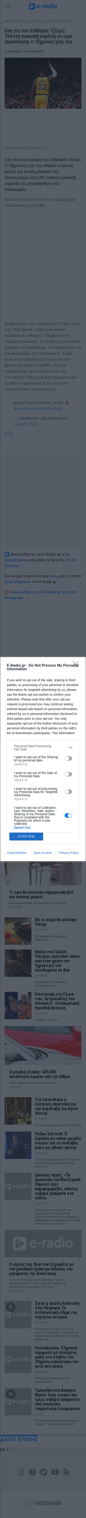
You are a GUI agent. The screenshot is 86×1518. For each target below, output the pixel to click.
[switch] (68, 758)
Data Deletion (17, 853)
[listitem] (43, 747)
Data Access (43, 853)
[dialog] (43, 759)
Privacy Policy (69, 853)
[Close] (77, 665)
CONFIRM (26, 836)
